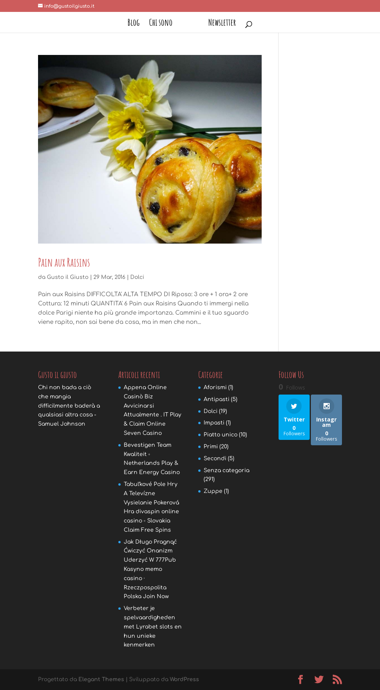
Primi (211, 446)
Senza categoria (226, 470)
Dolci (137, 277)
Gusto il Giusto (67, 277)
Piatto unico (220, 435)
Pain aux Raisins (64, 262)
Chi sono (163, 24)
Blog (136, 24)
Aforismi (215, 387)
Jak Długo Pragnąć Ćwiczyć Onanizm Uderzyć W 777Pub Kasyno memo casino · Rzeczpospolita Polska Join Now (150, 569)
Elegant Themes (101, 679)
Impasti (214, 423)
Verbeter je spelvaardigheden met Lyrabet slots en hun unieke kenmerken (153, 626)
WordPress (184, 679)
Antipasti (216, 399)
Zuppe (213, 491)
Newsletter (219, 24)
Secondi (215, 458)
